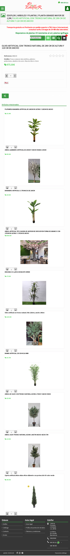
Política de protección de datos (35, 528)
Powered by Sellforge (61, 553)
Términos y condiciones (33, 532)
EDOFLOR (11, 15)
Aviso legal (29, 524)
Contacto (6, 532)
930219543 (53, 539)
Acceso (5, 535)
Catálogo (6, 528)
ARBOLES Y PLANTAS (27, 15)
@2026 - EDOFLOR (8, 553)
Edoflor (5, 524)
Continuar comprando (57, 96)
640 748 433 (53, 546)
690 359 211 (53, 543)
